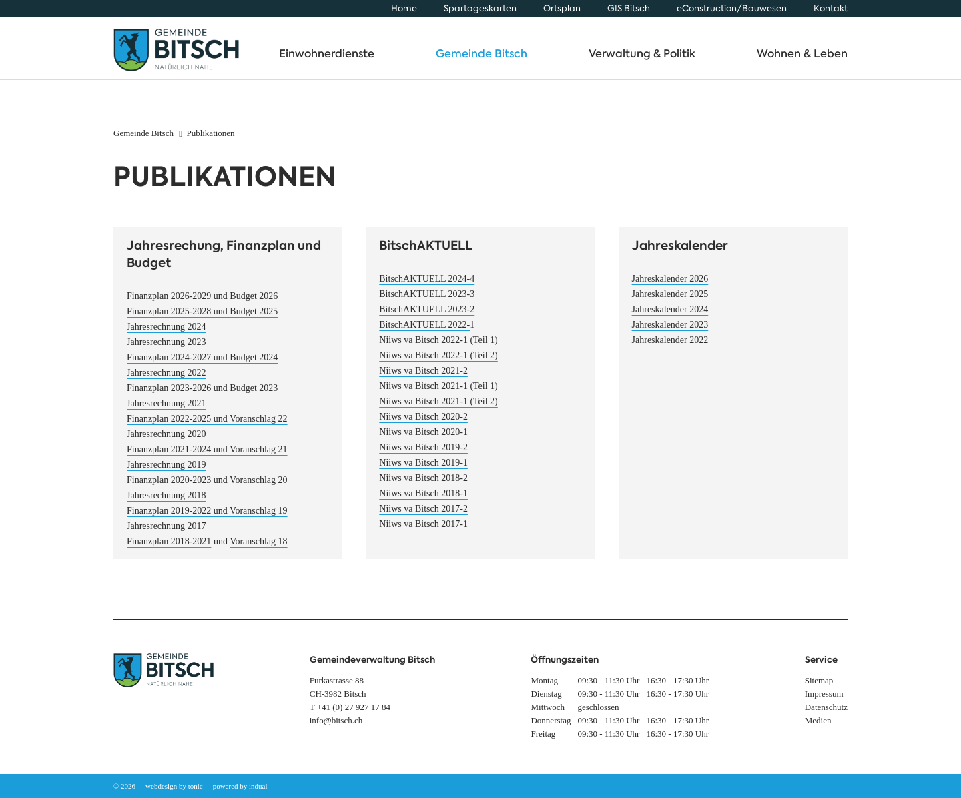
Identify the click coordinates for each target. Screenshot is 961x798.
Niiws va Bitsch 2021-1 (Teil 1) (438, 393)
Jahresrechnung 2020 (166, 441)
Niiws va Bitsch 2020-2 (423, 423)
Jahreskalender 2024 (670, 316)
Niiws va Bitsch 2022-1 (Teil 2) (438, 362)
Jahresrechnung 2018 (166, 502)
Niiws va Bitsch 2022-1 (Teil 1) (438, 347)
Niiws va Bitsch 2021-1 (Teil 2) (438, 408)
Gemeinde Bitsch (143, 140)
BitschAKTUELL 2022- (424, 331)
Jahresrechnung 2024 (166, 333)
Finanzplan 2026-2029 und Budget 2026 (203, 303)
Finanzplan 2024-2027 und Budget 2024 (202, 364)
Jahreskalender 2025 (670, 301)
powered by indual (240, 786)
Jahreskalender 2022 (670, 347)
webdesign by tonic (174, 786)
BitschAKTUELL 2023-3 (426, 301)
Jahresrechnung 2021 (166, 410)
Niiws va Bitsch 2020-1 (423, 439)
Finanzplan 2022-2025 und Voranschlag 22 (207, 425)
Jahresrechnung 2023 (166, 349)
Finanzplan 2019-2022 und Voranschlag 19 (207, 517)
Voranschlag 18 (258, 548)
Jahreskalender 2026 (670, 285)
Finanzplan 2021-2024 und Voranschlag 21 (207, 456)
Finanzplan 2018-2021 (169, 548)
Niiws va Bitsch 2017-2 (423, 515)
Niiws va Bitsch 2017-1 (423, 531)
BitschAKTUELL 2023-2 (426, 316)
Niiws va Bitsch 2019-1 (423, 469)
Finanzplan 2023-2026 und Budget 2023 (202, 395)
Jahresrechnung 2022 (166, 379)
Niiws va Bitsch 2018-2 (423, 485)
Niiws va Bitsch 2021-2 (423, 377)
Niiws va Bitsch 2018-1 (423, 500)
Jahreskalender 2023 (670, 331)
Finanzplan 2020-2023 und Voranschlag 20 (207, 487)
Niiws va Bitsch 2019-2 (423, 454)
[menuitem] (404, 8)
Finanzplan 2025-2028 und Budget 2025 (202, 318)
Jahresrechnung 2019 (166, 471)
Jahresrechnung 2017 (166, 533)
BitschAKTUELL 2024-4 (426, 285)
